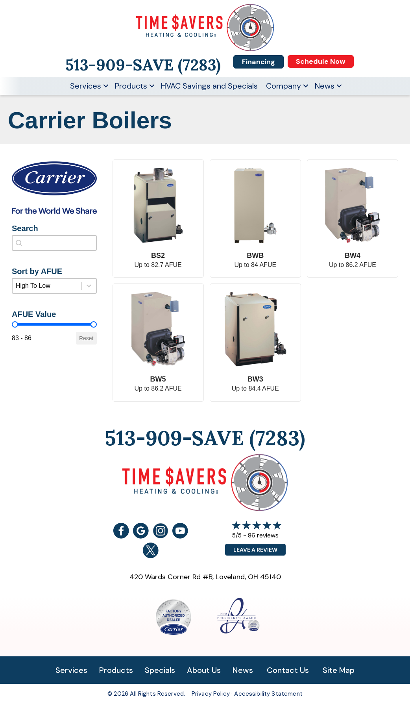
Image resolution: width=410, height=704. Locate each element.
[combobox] (54, 243)
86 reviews (263, 535)
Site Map (339, 670)
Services (85, 86)
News (324, 86)
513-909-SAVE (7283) (205, 438)
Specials (160, 670)
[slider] (15, 324)
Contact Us (288, 670)
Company (283, 86)
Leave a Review (255, 549)
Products (131, 86)
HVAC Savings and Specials (209, 86)
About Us (204, 670)
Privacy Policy (211, 694)
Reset (86, 338)
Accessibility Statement (268, 694)
